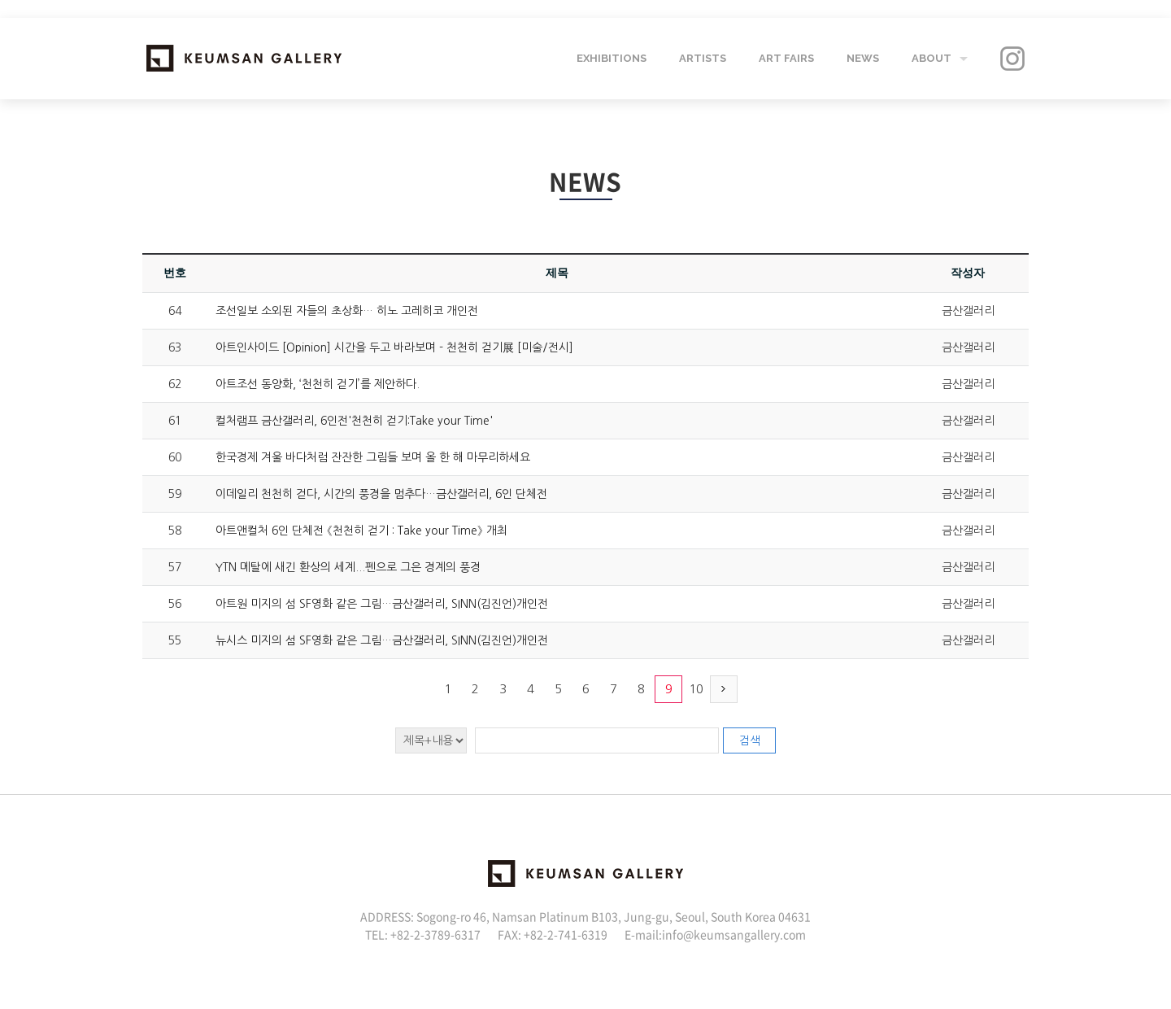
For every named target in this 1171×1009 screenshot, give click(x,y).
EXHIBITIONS (611, 58)
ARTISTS (702, 58)
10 (696, 689)
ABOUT (931, 58)
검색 (749, 740)
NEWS (863, 58)
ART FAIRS (786, 58)
